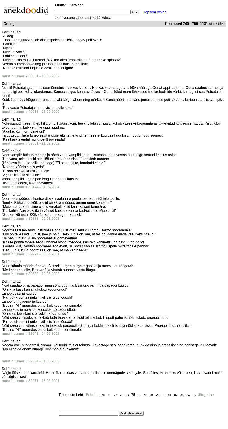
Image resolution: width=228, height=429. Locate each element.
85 (194, 395)
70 (103, 395)
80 (163, 395)
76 (138, 395)
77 (145, 395)
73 (121, 395)
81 (169, 395)
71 (109, 395)
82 (175, 395)
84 (188, 395)
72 (115, 395)
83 (182, 395)
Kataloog (76, 5)
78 (151, 395)
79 (157, 395)
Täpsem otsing (155, 12)
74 (127, 395)
